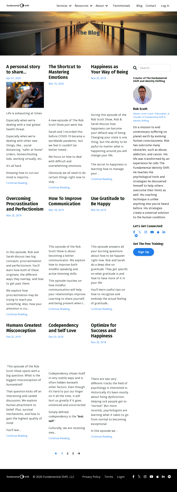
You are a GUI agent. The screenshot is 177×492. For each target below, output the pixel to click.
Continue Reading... (17, 183)
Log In (165, 6)
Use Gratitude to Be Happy (108, 202)
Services (64, 6)
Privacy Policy (91, 484)
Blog (139, 6)
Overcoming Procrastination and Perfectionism (23, 207)
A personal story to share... (24, 69)
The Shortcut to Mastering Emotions (65, 72)
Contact (151, 6)
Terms (108, 484)
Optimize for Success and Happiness (104, 338)
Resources (83, 6)
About (102, 6)
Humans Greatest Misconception (25, 335)
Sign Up (143, 252)
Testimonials (121, 6)
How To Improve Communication (66, 202)
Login (121, 484)
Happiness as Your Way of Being (105, 72)
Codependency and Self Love (65, 335)
